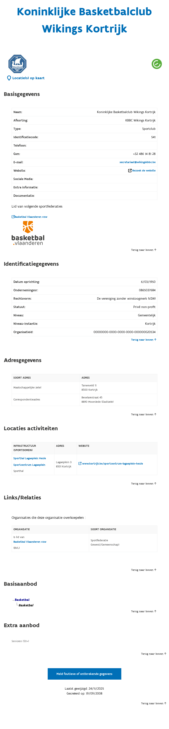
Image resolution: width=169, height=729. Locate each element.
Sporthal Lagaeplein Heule (29, 458)
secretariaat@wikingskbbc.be (138, 162)
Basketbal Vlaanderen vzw (29, 217)
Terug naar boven (143, 250)
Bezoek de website (144, 170)
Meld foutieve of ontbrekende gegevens (84, 674)
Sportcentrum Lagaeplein (29, 465)
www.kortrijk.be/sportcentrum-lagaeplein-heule (110, 464)
